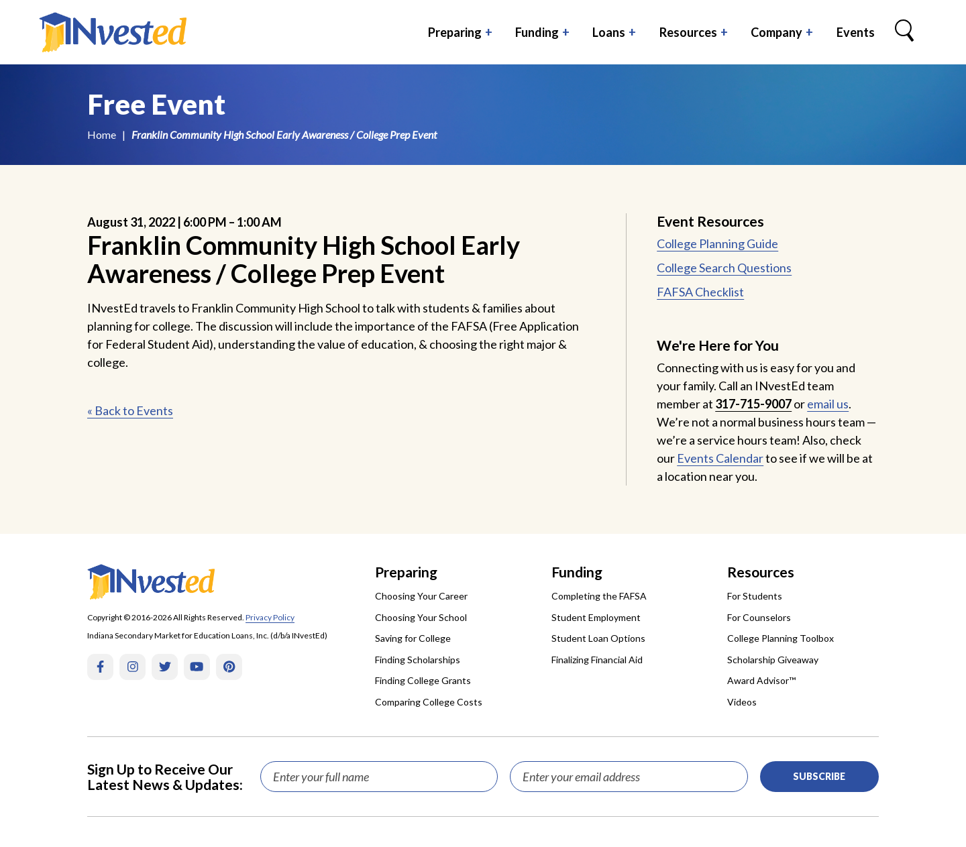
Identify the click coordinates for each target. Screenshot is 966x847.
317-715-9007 (753, 403)
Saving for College (413, 638)
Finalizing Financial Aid (597, 659)
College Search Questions (724, 267)
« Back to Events (130, 410)
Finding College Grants (423, 680)
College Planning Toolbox (780, 638)
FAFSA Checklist (700, 291)
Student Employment (596, 617)
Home (101, 134)
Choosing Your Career (421, 596)
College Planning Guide (717, 243)
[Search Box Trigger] (904, 32)
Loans (608, 32)
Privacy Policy (270, 617)
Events (856, 32)
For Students (754, 596)
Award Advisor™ (761, 680)
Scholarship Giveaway (772, 659)
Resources (688, 32)
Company (776, 32)
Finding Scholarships (417, 659)
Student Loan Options (598, 638)
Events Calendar (720, 458)
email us (828, 403)
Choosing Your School (421, 617)
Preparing (455, 32)
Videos (742, 702)
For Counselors (759, 617)
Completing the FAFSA (599, 596)
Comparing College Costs (428, 702)
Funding (537, 32)
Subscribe (819, 776)
